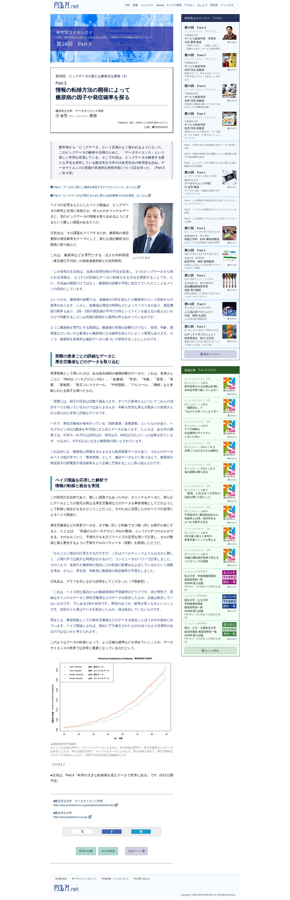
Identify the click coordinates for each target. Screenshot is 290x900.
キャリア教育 (174, 5)
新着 (135, 5)
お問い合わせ (142, 878)
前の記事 (86, 851)
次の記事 (108, 851)
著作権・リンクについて (115, 878)
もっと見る (210, 650)
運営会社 (61, 878)
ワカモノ (189, 5)
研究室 (214, 5)
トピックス (147, 5)
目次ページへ (211, 354)
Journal (160, 5)
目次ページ (136, 851)
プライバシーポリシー (84, 878)
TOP (127, 5)
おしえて (202, 5)
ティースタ (227, 5)
